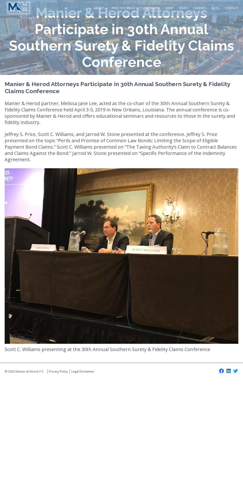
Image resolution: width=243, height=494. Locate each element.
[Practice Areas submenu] (137, 8)
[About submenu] (105, 8)
